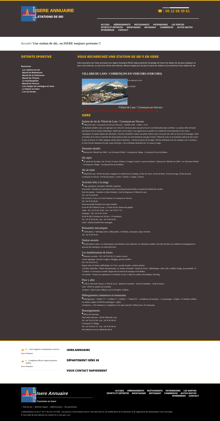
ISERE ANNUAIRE (54, 10)
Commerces (166, 27)
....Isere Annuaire (49, 393)
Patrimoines (160, 24)
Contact (123, 30)
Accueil (105, 24)
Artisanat (150, 27)
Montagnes (134, 27)
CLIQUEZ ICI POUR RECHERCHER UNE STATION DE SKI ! (120, 110)
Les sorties (178, 24)
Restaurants (141, 24)
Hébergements (121, 24)
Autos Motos (185, 27)
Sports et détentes (112, 27)
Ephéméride (107, 30)
